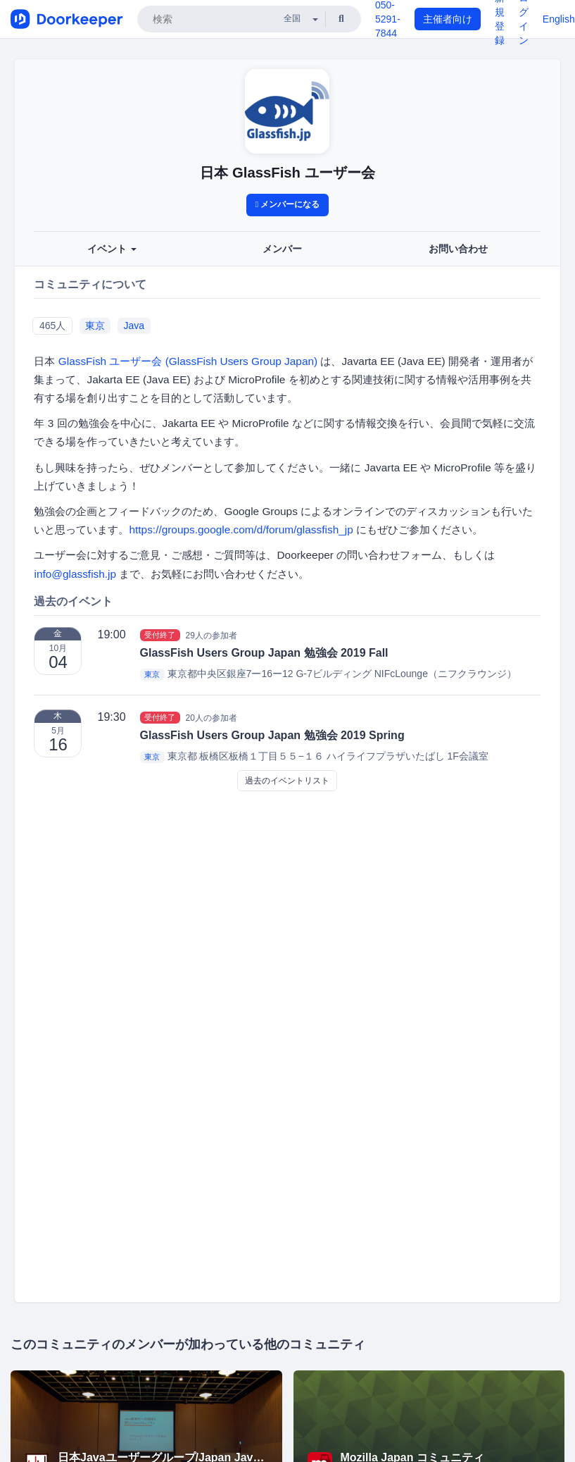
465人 (52, 325)
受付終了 (159, 635)
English (559, 19)
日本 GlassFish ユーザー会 (287, 172)
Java (134, 325)
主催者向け (447, 19)
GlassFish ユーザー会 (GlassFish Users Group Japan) (187, 361)
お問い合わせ (458, 248)
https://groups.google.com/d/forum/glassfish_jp (241, 529)
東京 (95, 325)
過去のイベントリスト (287, 781)
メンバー (282, 248)
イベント (112, 248)
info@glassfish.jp (75, 574)
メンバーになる (287, 204)
